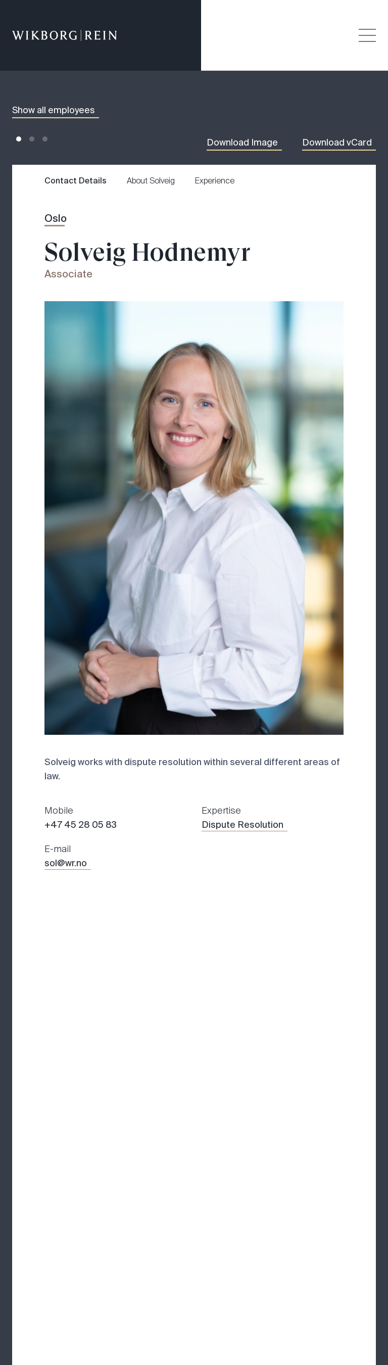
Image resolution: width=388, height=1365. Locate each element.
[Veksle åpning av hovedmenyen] (367, 35)
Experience (214, 180)
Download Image (242, 142)
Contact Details (75, 180)
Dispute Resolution (242, 825)
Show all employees (53, 110)
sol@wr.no (65, 863)
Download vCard (337, 142)
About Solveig (151, 180)
